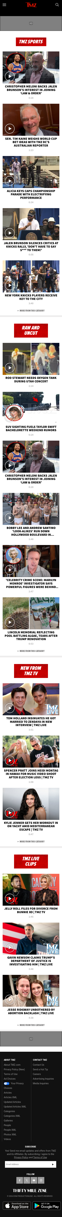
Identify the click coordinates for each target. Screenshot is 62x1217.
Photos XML (10, 1134)
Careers (37, 1074)
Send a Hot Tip (40, 1069)
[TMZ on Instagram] (41, 1180)
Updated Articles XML (15, 1106)
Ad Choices (10, 1078)
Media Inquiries (41, 1083)
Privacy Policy (21, 1157)
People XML (10, 1130)
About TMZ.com (12, 1064)
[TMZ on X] (26, 1180)
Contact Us (38, 1064)
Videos (7, 1139)
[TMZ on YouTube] (34, 1180)
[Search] (57, 4)
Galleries (8, 1120)
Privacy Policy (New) (14, 1069)
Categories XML (12, 1116)
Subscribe (53, 1164)
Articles (8, 1092)
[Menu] (4, 4)
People (7, 1125)
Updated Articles (12, 1102)
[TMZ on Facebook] (19, 1180)
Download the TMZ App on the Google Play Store (47, 1206)
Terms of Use (11, 1074)
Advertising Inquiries (43, 1078)
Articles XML (10, 1097)
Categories (9, 1111)
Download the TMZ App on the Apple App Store (17, 1206)
